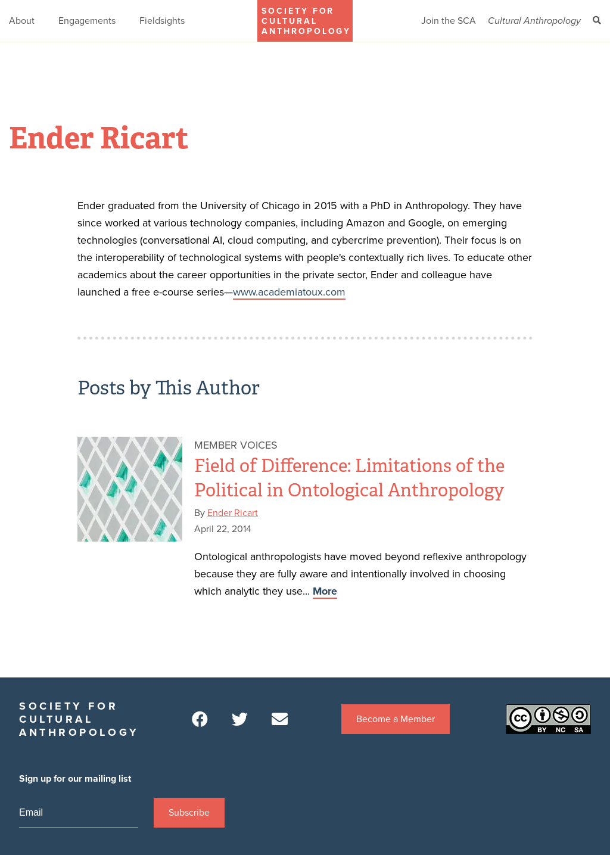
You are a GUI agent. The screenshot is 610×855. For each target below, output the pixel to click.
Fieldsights (162, 21)
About (22, 21)
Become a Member (395, 719)
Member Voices (236, 445)
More (325, 591)
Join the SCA (448, 21)
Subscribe (189, 813)
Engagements (87, 21)
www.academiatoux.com (289, 292)
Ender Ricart (232, 513)
